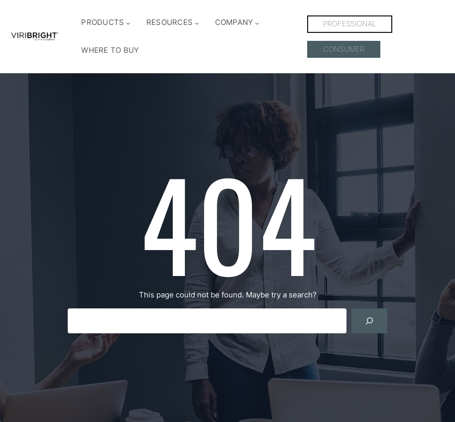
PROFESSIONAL (349, 23)
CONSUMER (343, 49)
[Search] (369, 320)
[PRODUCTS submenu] (128, 23)
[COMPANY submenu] (257, 23)
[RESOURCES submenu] (197, 23)
